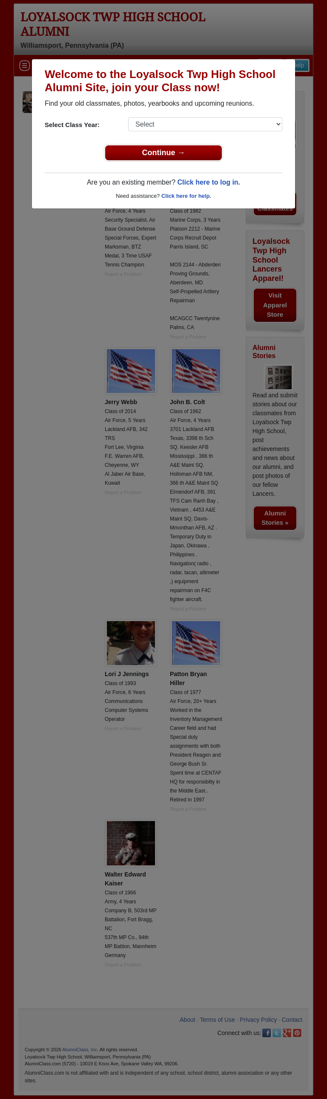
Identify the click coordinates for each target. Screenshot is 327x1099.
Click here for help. (186, 196)
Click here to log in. (208, 182)
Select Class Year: (72, 124)
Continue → (163, 152)
